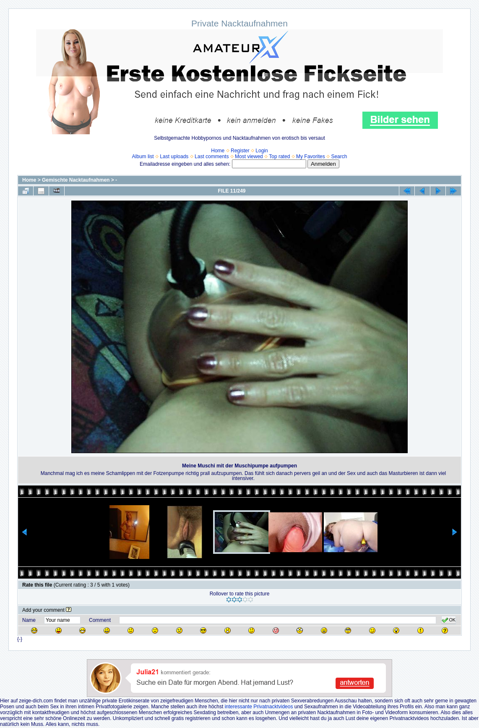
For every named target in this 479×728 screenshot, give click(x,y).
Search (339, 156)
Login (261, 151)
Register (240, 151)
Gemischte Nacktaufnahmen (75, 180)
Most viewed (249, 156)
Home (217, 151)
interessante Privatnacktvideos (259, 707)
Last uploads (174, 156)
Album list (143, 156)
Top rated (279, 156)
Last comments (212, 156)
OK (449, 620)
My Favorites (310, 156)
